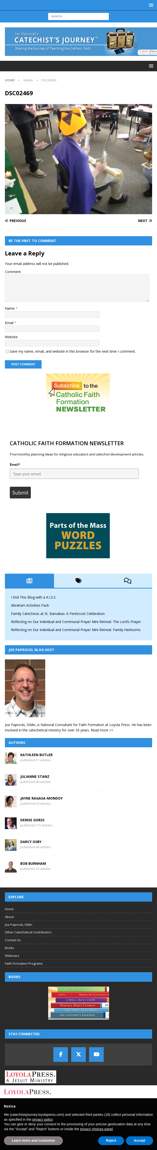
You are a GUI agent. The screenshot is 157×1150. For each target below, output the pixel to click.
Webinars (12, 955)
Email (9, 322)
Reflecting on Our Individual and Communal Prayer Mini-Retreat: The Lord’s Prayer (76, 621)
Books (9, 948)
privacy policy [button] (42, 1119)
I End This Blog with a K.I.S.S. (33, 597)
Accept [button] (139, 1140)
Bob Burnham (33, 863)
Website (11, 337)
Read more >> (102, 730)
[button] (150, 5)
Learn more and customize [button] (33, 1140)
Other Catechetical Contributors (28, 932)
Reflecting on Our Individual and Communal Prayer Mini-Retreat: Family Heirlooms (76, 630)
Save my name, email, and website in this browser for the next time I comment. (73, 351)
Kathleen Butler (36, 754)
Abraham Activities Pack (30, 605)
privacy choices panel (96, 1129)
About (9, 917)
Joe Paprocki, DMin (18, 924)
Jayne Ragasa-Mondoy (41, 798)
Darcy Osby (30, 841)
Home (9, 909)
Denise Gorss (32, 820)
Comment (13, 271)
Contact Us (13, 940)
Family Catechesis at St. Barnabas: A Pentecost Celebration (58, 613)
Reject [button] (111, 1140)
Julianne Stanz (34, 776)
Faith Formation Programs (24, 963)
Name (10, 308)
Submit (20, 492)
